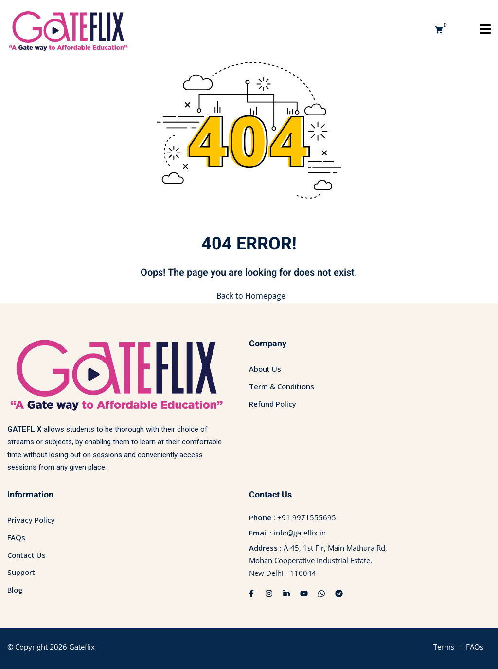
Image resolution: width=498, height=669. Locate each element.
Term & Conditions (281, 386)
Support (21, 572)
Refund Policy (272, 403)
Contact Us (26, 554)
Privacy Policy (31, 520)
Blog (14, 589)
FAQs (16, 537)
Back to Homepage (249, 295)
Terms (443, 646)
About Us (265, 369)
